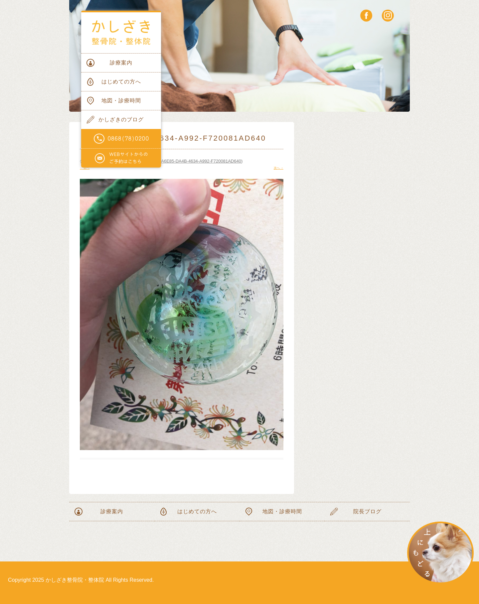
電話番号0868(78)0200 (121, 139)
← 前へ (84, 168)
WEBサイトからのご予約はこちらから (121, 158)
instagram (388, 15)
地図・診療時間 (121, 100)
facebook (366, 15)
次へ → (278, 168)
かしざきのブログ (121, 119)
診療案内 (121, 62)
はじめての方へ (121, 81)
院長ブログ (367, 511)
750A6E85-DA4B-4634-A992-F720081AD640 (197, 161)
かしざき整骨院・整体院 (121, 32)
